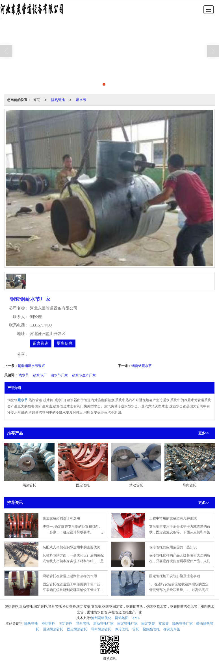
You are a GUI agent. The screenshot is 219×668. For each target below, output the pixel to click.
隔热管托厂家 (182, 624)
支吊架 (164, 624)
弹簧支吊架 (171, 629)
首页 (36, 100)
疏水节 (81, 100)
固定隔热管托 (77, 629)
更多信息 (65, 343)
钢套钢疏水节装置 (31, 366)
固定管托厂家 (127, 624)
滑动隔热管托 (53, 629)
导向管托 (83, 624)
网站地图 (122, 618)
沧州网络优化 (101, 618)
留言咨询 (41, 343)
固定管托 (65, 624)
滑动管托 (48, 624)
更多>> (203, 433)
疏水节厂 (40, 375)
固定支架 (148, 624)
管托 (135, 629)
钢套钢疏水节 (141, 366)
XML (136, 618)
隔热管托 (58, 100)
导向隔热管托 (101, 629)
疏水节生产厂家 (84, 375)
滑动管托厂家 (103, 624)
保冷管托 (122, 629)
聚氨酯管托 (151, 629)
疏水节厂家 (59, 375)
